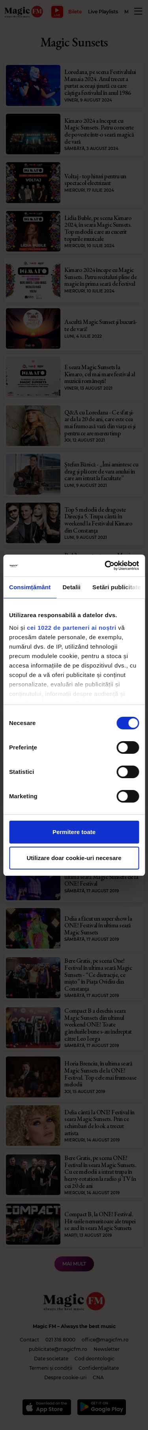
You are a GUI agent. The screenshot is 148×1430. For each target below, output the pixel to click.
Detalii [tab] (71, 587)
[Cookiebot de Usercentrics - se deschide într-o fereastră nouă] (105, 566)
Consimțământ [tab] (30, 587)
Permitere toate (74, 832)
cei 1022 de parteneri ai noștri (71, 627)
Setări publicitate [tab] (116, 587)
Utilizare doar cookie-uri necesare (73, 858)
